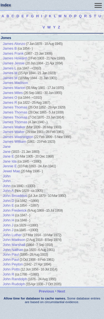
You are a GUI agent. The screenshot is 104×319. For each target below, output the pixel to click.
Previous (46, 291)
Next (61, 291)
